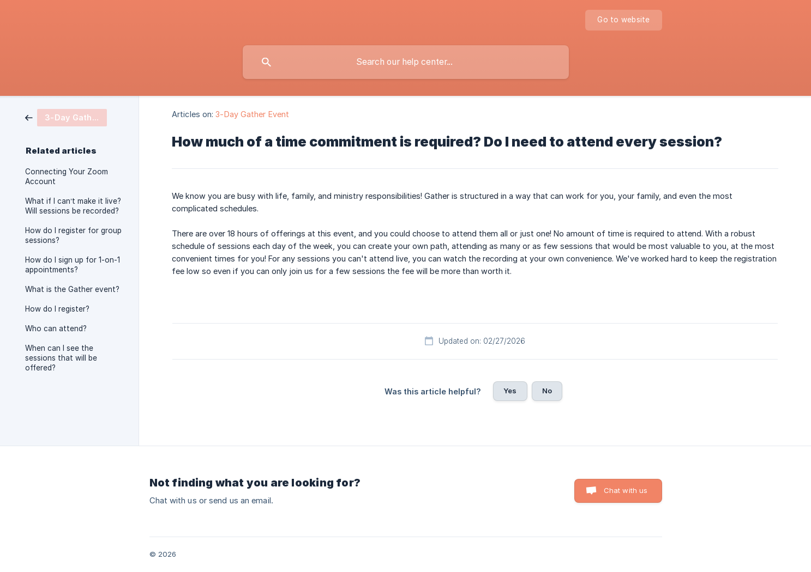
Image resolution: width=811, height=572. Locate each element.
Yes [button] (509, 390)
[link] (66, 117)
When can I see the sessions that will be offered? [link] (61, 358)
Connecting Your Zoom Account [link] (66, 176)
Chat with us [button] (626, 490)
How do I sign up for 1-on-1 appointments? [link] (72, 264)
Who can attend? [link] (56, 328)
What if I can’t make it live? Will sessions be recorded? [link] (73, 206)
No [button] (547, 390)
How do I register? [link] (57, 309)
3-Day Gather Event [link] (252, 114)
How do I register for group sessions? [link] (73, 235)
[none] (623, 20)
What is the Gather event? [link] (72, 289)
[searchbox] (406, 62)
